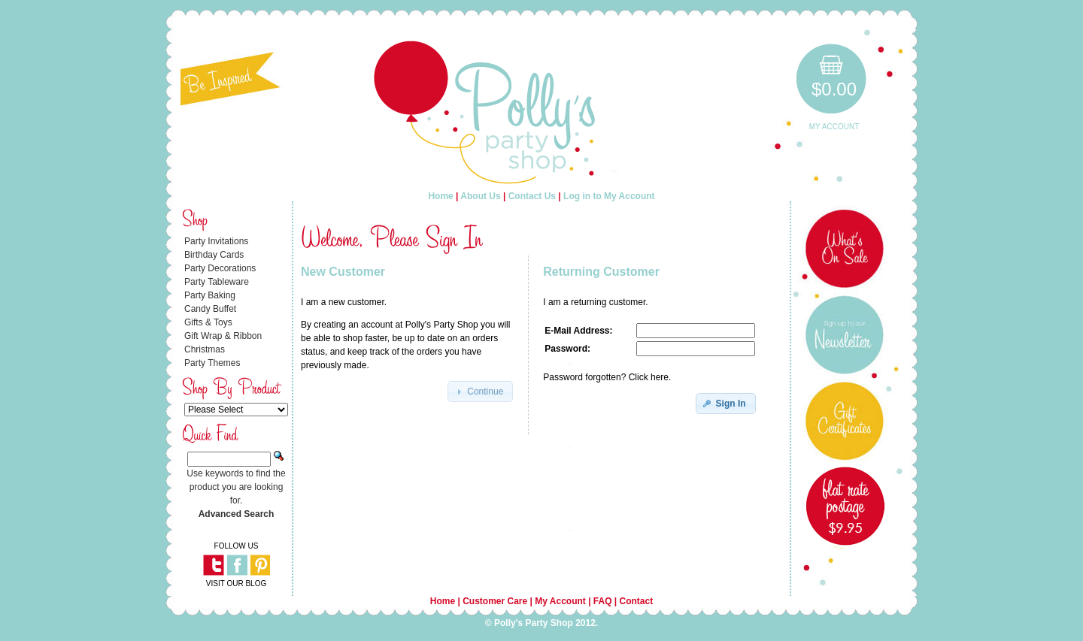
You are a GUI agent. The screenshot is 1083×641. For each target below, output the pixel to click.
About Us (480, 196)
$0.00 (834, 89)
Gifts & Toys (208, 322)
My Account (834, 126)
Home (440, 196)
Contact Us (532, 196)
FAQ (602, 601)
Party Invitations (216, 241)
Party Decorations (220, 268)
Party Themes (212, 363)
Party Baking (209, 295)
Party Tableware (216, 282)
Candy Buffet (210, 309)
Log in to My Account (609, 196)
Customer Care (495, 601)
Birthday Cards (214, 254)
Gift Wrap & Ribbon (223, 336)
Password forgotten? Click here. (607, 377)
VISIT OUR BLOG (236, 583)
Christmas (204, 349)
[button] (480, 391)
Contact (637, 601)
